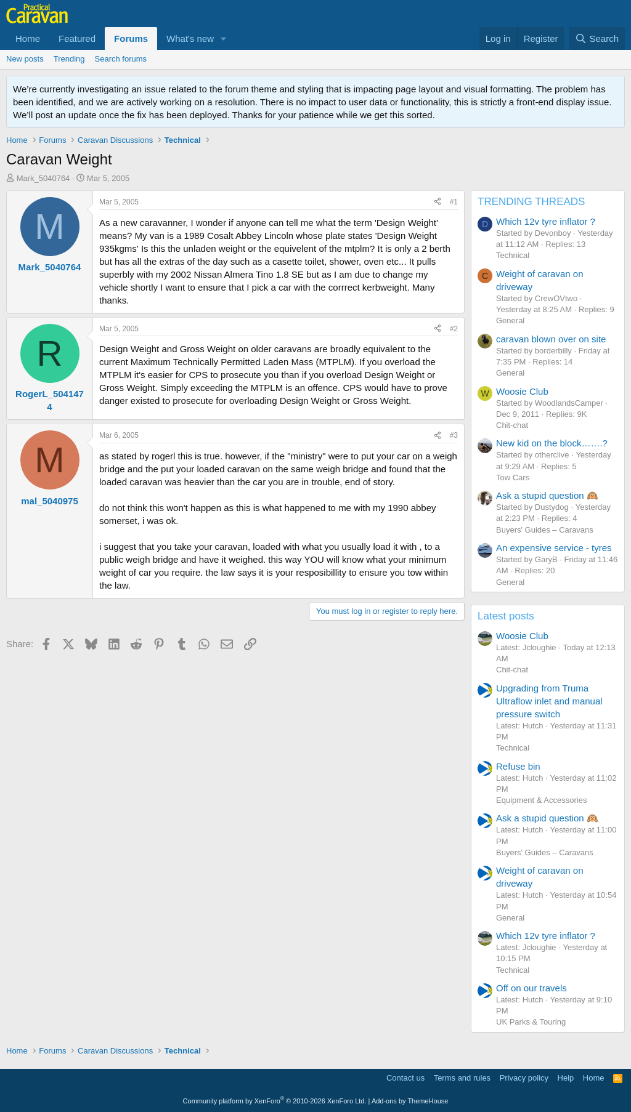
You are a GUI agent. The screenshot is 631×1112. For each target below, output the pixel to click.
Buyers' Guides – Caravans (544, 529)
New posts (25, 58)
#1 (454, 202)
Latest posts (506, 616)
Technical (512, 255)
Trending (69, 58)
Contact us (405, 1077)
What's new (190, 38)
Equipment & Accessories (541, 800)
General (510, 320)
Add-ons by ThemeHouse (410, 1101)
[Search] (597, 38)
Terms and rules (462, 1077)
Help (566, 1077)
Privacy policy (524, 1077)
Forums (131, 38)
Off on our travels (531, 988)
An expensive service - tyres (554, 547)
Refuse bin (518, 766)
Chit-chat (512, 425)
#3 (454, 435)
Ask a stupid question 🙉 (547, 495)
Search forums (121, 58)
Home (27, 38)
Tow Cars (512, 477)
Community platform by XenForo (275, 1101)
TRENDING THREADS (531, 201)
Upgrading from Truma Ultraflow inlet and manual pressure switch (549, 701)
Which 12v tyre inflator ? (545, 221)
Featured (77, 38)
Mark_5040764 (43, 178)
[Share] (437, 202)
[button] (223, 38)
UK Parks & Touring (531, 1021)
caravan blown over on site (551, 339)
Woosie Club (522, 391)
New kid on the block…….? (552, 443)
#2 (454, 328)
